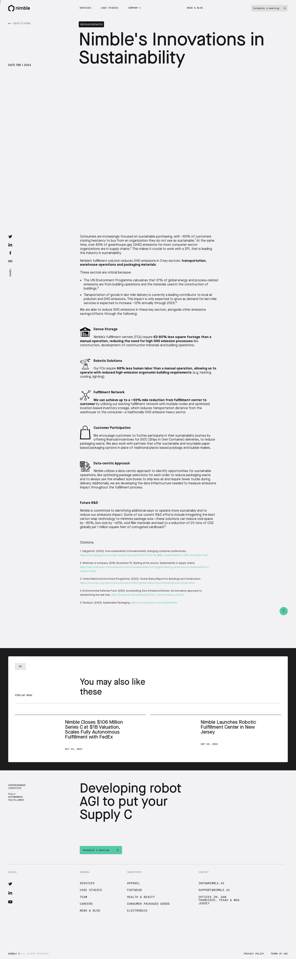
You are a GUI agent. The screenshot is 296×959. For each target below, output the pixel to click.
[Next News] (80, 732)
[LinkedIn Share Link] (10, 245)
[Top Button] (284, 611)
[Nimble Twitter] (10, 884)
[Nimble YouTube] (10, 902)
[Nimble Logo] (19, 8)
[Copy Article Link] (10, 261)
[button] (134, 7)
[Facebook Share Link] (10, 253)
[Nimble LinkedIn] (10, 893)
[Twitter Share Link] (10, 236)
